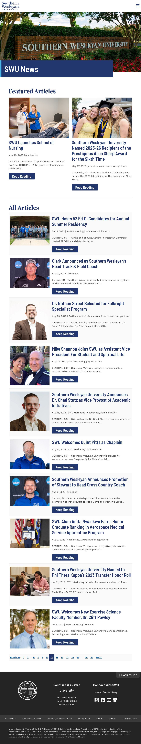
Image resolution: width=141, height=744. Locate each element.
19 (86, 657)
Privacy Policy (84, 718)
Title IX (99, 718)
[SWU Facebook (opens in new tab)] (103, 700)
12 (62, 657)
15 (78, 657)
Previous (15, 657)
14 (72, 657)
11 (57, 657)
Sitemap (112, 718)
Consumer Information (31, 718)
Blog (114, 692)
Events (106, 692)
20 (91, 657)
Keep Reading (21, 176)
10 (52, 657)
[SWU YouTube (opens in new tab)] (109, 700)
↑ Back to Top (128, 675)
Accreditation (10, 718)
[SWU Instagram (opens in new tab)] (97, 700)
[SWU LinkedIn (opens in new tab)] (115, 700)
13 (67, 657)
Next (99, 657)
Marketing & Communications (60, 718)
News (98, 692)
